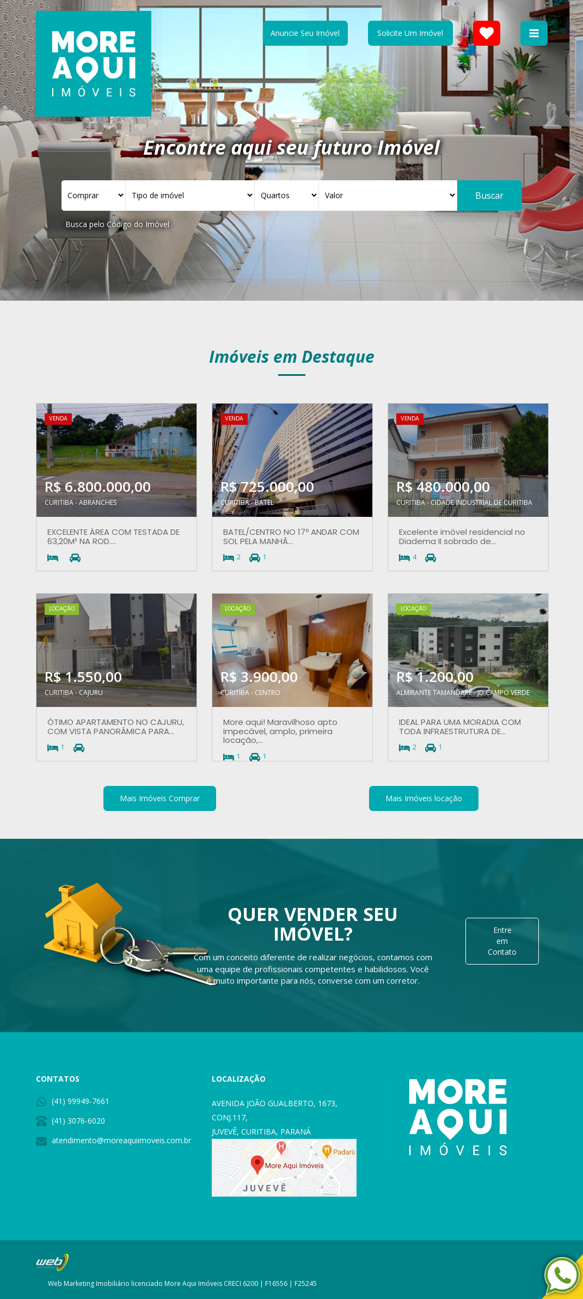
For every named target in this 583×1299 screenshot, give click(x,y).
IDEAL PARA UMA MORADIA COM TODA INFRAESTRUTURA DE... (460, 726)
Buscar (489, 196)
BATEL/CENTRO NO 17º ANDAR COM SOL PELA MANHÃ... (291, 536)
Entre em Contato (502, 941)
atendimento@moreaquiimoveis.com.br (121, 1140)
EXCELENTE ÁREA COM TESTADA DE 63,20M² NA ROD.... (113, 536)
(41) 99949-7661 (80, 1101)
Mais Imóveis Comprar (160, 798)
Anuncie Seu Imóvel (305, 33)
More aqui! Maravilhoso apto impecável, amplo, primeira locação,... (280, 731)
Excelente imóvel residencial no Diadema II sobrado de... (462, 536)
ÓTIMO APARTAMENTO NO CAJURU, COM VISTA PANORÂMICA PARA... (115, 726)
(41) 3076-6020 (78, 1120)
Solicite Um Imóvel (410, 33)
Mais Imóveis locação (423, 798)
